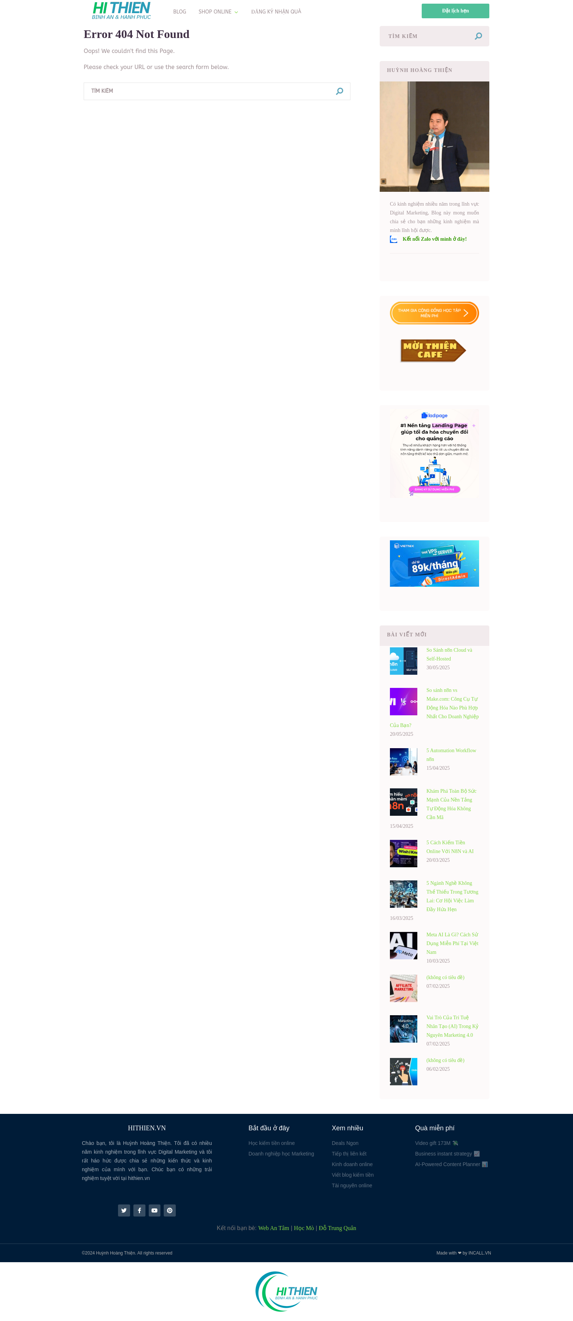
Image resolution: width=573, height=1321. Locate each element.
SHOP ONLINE (215, 12)
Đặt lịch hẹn (455, 11)
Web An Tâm (273, 1228)
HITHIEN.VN (147, 1128)
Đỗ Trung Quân (337, 1228)
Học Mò (304, 1228)
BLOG (179, 12)
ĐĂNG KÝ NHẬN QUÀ (276, 12)
